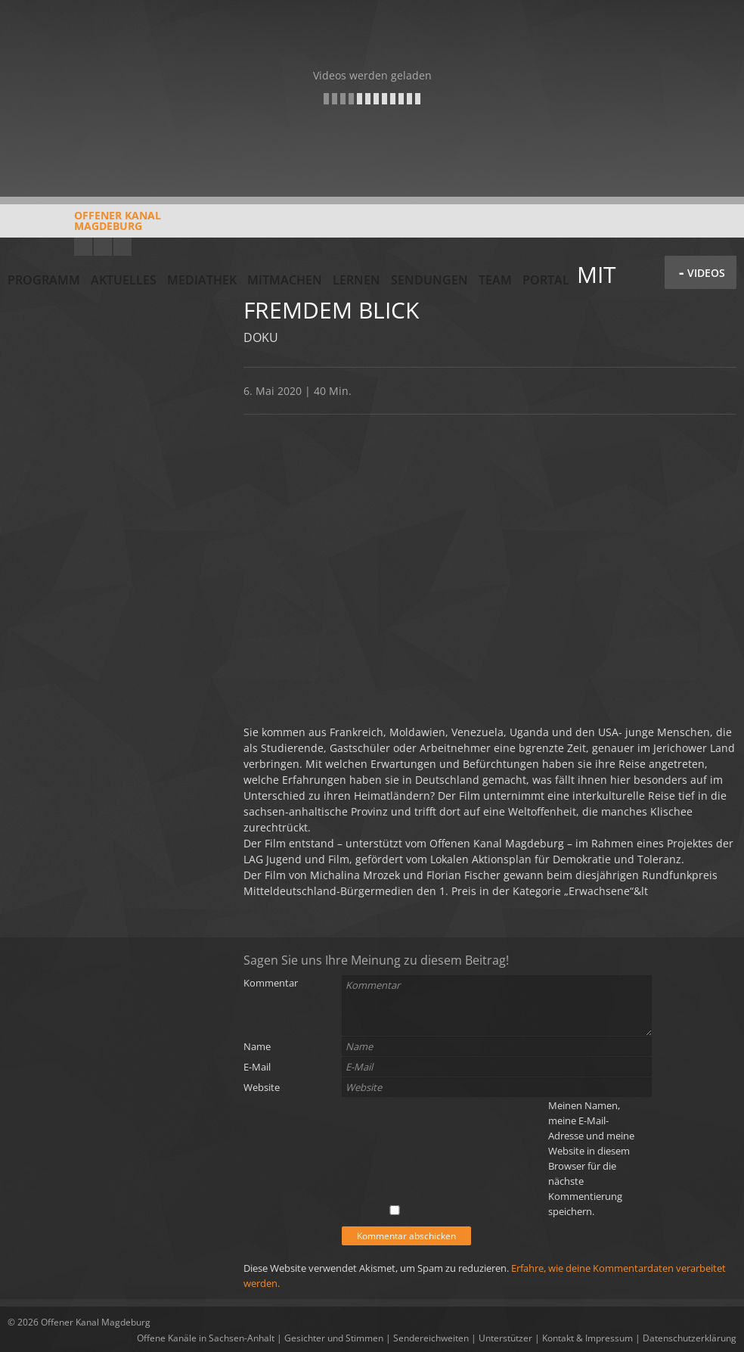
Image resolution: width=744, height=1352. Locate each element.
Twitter (122, 247)
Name (257, 1046)
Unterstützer (505, 1338)
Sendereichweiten (431, 1338)
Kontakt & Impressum (587, 1338)
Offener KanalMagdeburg (84, 226)
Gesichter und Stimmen (333, 1338)
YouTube (83, 247)
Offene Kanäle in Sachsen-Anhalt (205, 1338)
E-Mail (257, 1067)
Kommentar (270, 983)
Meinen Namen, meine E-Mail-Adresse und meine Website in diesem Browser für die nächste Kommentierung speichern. (591, 1158)
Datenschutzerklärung (689, 1338)
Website (261, 1087)
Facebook (103, 247)
